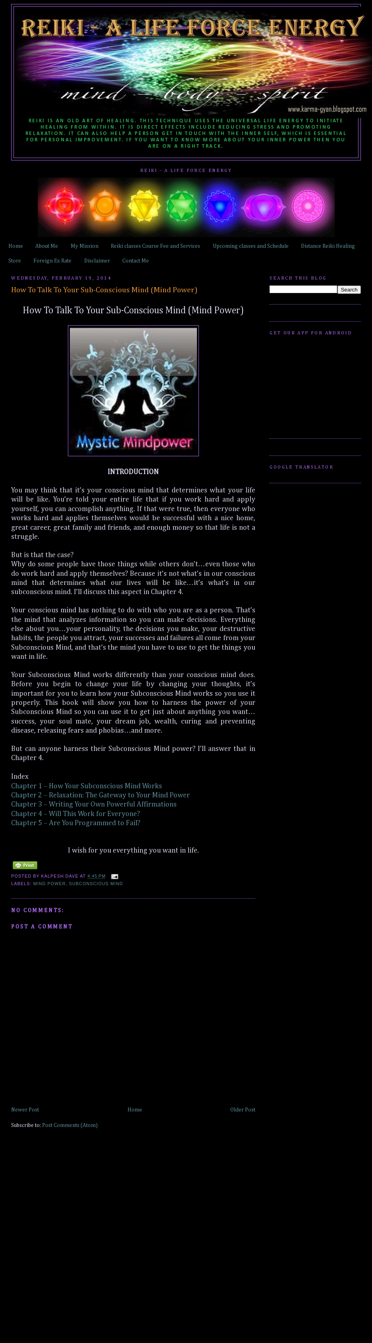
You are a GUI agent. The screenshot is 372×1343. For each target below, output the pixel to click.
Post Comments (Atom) (70, 1125)
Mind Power (49, 883)
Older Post (242, 1110)
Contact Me (135, 261)
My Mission (84, 246)
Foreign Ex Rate (52, 261)
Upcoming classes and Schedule (251, 246)
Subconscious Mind (96, 883)
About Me (46, 246)
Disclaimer (97, 261)
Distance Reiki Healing (328, 246)
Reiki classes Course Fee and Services (155, 246)
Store (14, 261)
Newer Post (25, 1110)
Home (15, 246)
